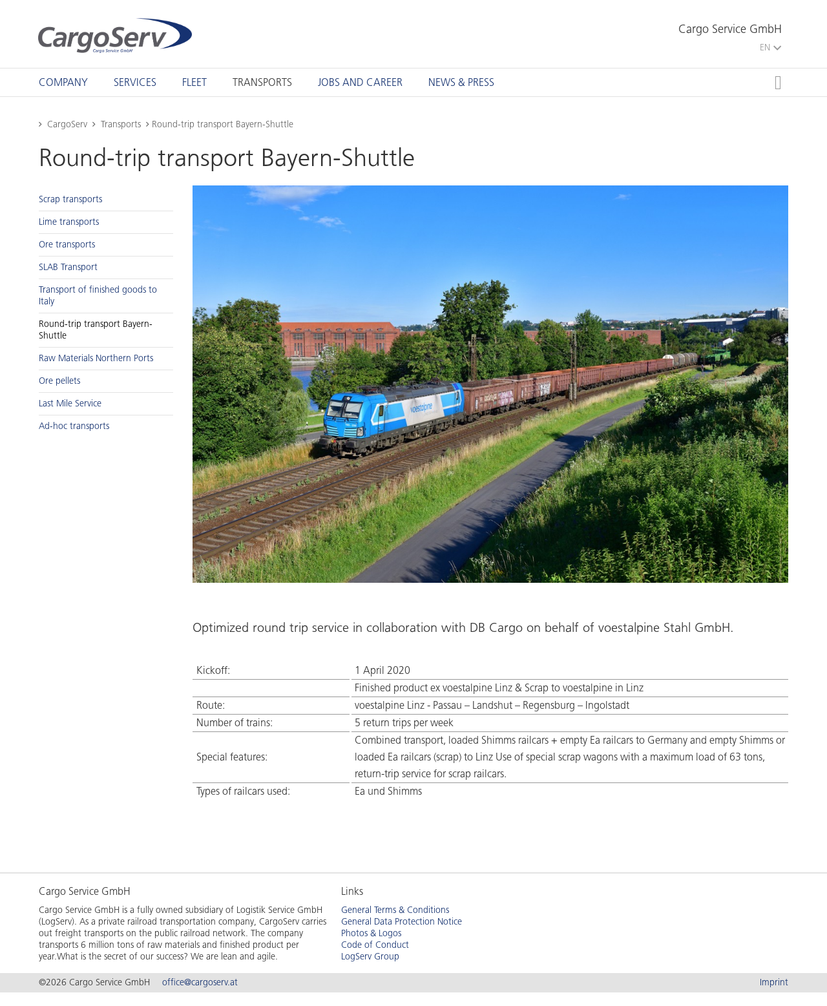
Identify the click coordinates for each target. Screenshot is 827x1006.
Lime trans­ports (69, 221)
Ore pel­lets (59, 380)
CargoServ (67, 124)
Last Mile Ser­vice (70, 403)
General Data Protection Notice (401, 921)
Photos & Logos (371, 933)
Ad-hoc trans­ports (74, 426)
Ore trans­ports (67, 244)
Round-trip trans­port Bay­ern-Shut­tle (95, 330)
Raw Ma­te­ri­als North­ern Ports (96, 358)
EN (770, 47)
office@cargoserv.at (200, 982)
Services (135, 82)
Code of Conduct (375, 944)
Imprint (774, 982)
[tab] (63, 82)
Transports (262, 82)
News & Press (461, 82)
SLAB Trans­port (68, 267)
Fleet (194, 82)
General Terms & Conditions (395, 910)
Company (63, 82)
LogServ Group (370, 956)
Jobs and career (360, 82)
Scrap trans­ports (70, 199)
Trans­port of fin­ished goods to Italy (98, 295)
